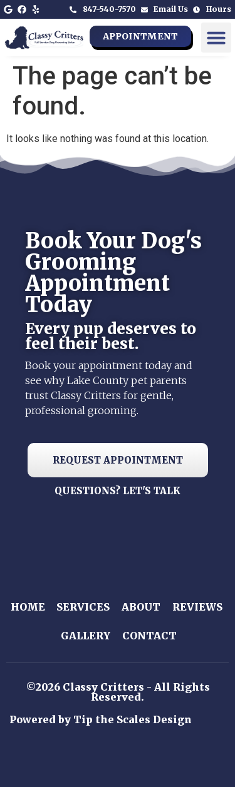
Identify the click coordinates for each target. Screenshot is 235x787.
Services (83, 607)
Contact (149, 635)
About (141, 607)
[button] (216, 38)
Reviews (197, 607)
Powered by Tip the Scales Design (100, 719)
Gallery (85, 635)
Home (28, 607)
